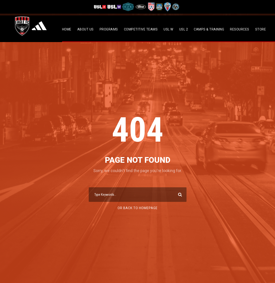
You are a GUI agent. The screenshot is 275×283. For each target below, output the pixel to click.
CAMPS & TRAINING (209, 29)
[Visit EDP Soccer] (167, 7)
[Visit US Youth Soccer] (151, 7)
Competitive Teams (141, 29)
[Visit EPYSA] (159, 7)
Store (260, 29)
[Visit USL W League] (114, 7)
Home (66, 29)
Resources (239, 29)
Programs (109, 29)
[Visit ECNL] (128, 7)
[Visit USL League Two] (100, 7)
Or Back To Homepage (138, 208)
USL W (168, 29)
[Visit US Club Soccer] (141, 7)
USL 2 (183, 29)
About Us (85, 29)
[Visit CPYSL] (175, 7)
